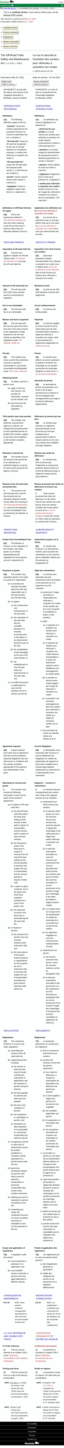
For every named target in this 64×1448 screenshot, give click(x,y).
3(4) (5, 457)
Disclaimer (32, 1428)
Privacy (32, 1435)
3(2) (5, 382)
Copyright (32, 1431)
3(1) (5, 357)
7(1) (5, 1041)
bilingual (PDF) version (12, 15)
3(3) (5, 420)
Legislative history (10, 28)
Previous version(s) (10, 32)
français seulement (40, 81)
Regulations (7, 37)
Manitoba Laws (7, 5)
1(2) (5, 214)
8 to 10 (10, 1303)
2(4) (5, 323)
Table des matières (41, 84)
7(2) (5, 1255)
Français (60, 2)
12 (5, 1372)
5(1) (5, 543)
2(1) (5, 253)
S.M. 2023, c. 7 (15, 1383)
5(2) (5, 574)
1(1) (5, 120)
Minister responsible (11, 42)
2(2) (5, 289)
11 (5, 1350)
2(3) (5, 309)
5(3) (5, 750)
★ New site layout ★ (9, 8)
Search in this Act (9, 46)
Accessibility (32, 1424)
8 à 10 (41, 1303)
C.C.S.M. (36, 8)
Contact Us (32, 1439)
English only (6, 81)
